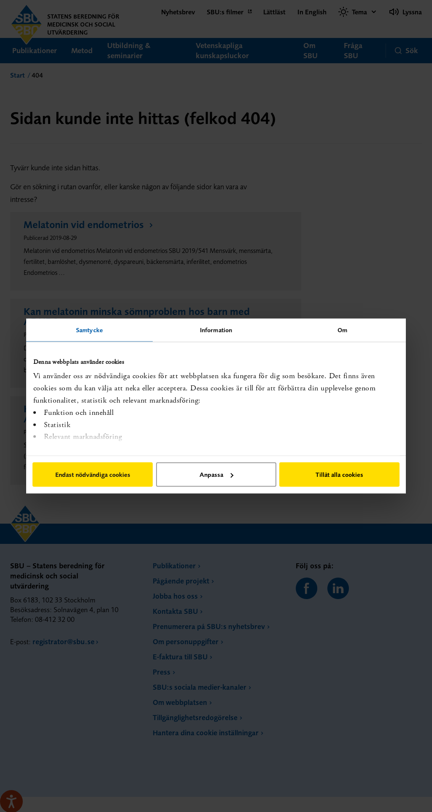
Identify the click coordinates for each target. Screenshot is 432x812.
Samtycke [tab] (89, 329)
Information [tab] (216, 329)
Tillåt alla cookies (339, 474)
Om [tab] (342, 329)
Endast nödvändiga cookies (92, 474)
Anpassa (216, 474)
